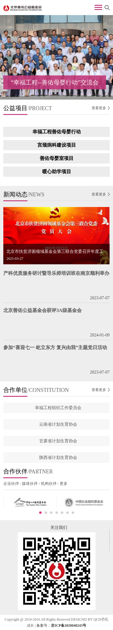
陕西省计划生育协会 (58, 457)
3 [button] (51, 512)
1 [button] (40, 512)
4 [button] (56, 512)
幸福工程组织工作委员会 (58, 408)
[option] (56, 57)
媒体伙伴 (30, 483)
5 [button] (62, 512)
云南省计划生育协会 (58, 424)
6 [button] (67, 512)
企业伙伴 (11, 483)
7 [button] (73, 512)
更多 (62, 483)
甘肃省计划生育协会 (58, 441)
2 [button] (46, 512)
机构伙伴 (49, 483)
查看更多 (99, 108)
